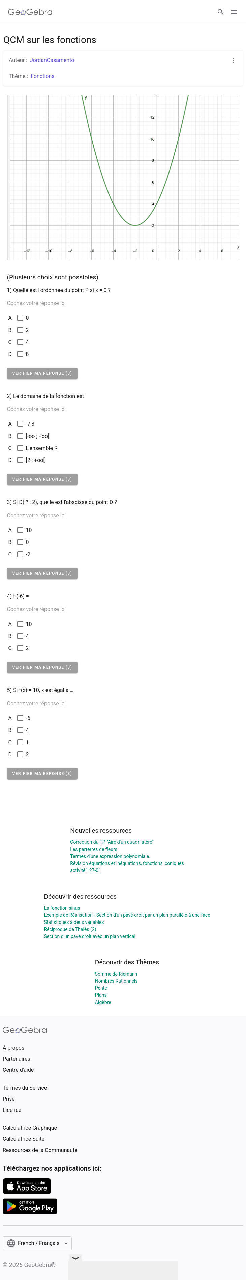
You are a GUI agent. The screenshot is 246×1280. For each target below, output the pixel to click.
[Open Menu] (234, 12)
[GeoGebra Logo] (30, 12)
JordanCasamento (52, 60)
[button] (42, 373)
